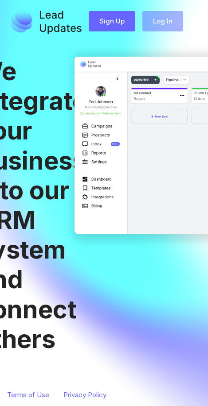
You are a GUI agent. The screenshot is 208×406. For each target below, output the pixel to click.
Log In (163, 21)
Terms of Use (28, 395)
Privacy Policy (84, 395)
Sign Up (112, 21)
